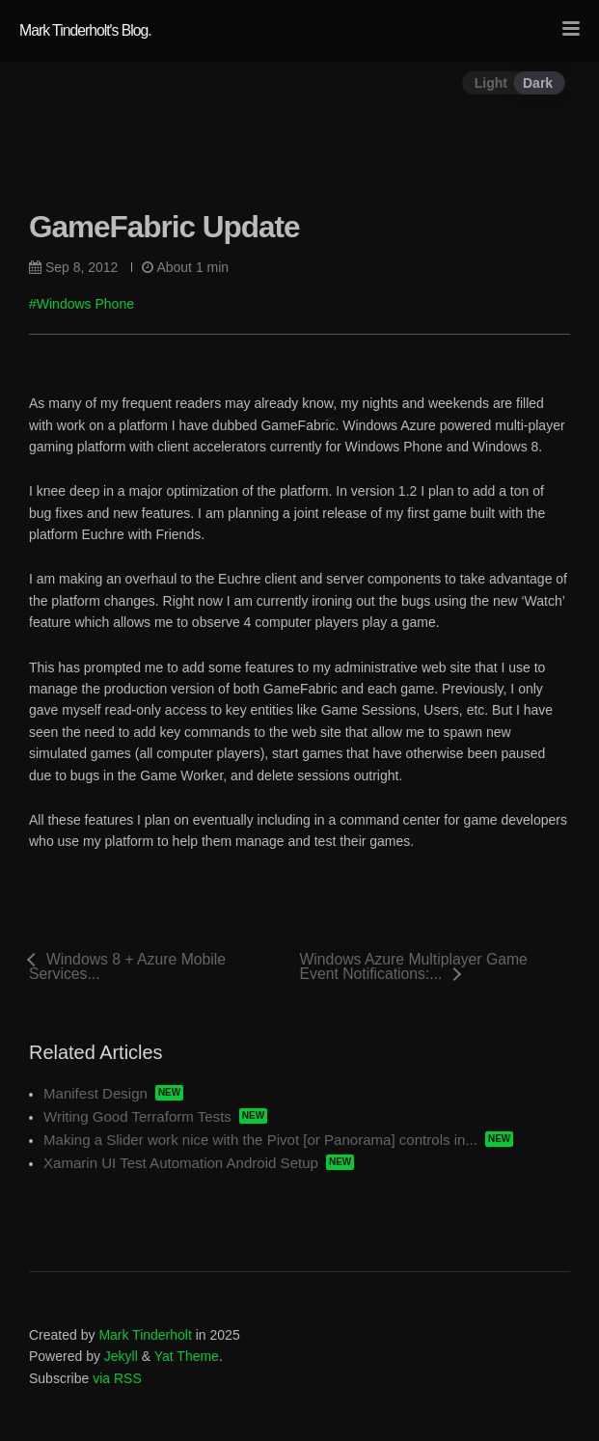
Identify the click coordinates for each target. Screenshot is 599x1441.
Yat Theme (186, 1356)
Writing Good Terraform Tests (137, 1116)
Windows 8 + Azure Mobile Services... (127, 966)
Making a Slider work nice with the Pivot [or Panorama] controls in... (260, 1139)
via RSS (117, 1378)
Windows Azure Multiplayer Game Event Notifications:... (414, 966)
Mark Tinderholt (144, 1335)
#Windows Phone (81, 304)
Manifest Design (95, 1093)
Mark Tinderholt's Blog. (85, 30)
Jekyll (121, 1356)
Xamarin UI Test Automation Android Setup (180, 1163)
